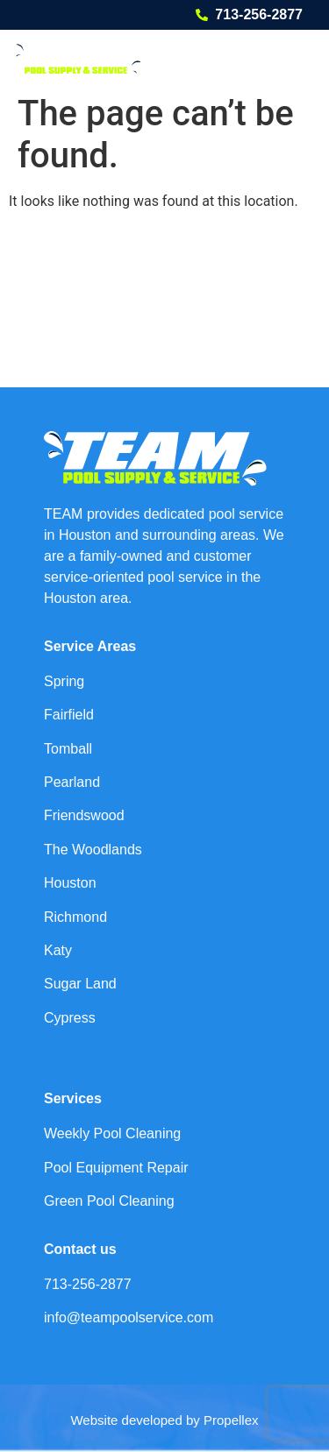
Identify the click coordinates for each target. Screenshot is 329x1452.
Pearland (72, 782)
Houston (70, 882)
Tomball (68, 748)
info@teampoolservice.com (128, 1317)
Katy (58, 950)
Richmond (75, 917)
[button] (291, 58)
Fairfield (69, 714)
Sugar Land (80, 983)
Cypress (70, 1017)
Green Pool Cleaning (109, 1200)
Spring (64, 681)
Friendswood (84, 815)
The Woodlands (93, 849)
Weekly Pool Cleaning (112, 1133)
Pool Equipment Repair (116, 1167)
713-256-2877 (259, 14)
